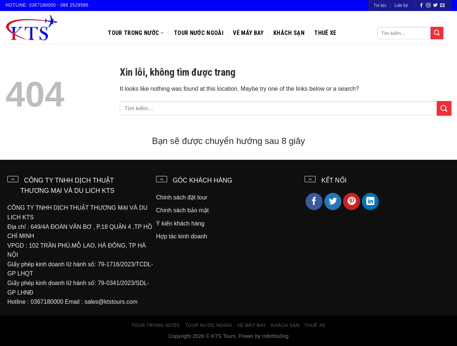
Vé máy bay (248, 32)
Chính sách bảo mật (182, 210)
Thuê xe (325, 32)
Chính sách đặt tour (182, 197)
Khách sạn (289, 32)
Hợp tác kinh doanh (181, 236)
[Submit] (437, 33)
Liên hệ (401, 5)
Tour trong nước (136, 33)
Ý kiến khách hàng (180, 223)
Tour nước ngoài (198, 32)
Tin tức (380, 5)
